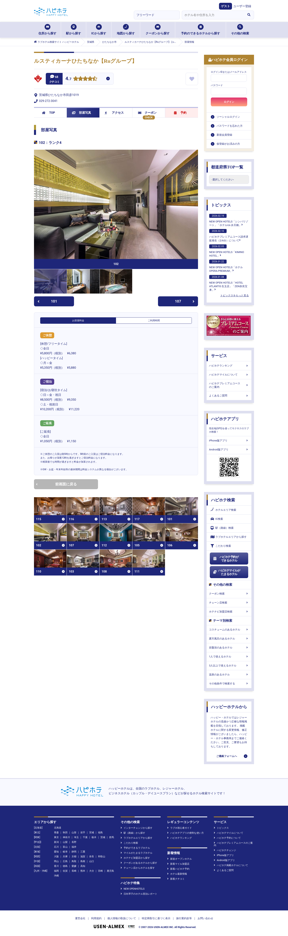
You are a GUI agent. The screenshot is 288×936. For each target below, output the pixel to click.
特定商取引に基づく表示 (156, 918)
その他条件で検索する (229, 683)
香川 (56, 866)
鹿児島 (110, 870)
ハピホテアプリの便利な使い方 (185, 832)
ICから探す (98, 29)
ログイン (229, 101)
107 (185, 301)
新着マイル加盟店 (178, 863)
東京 (56, 837)
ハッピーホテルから (229, 707)
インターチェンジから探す (136, 827)
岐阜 (65, 851)
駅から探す (73, 29)
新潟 (56, 842)
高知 (82, 866)
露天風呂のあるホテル (229, 638)
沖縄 (56, 875)
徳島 (65, 866)
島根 (82, 861)
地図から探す (126, 29)
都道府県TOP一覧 (227, 167)
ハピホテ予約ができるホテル (225, 558)
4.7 (68, 79)
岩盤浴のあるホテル (229, 647)
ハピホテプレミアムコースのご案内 (229, 385)
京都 (74, 856)
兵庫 (65, 856)
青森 (56, 832)
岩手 (82, 832)
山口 (91, 861)
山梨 (65, 842)
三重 (82, 851)
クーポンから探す (158, 29)
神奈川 (66, 837)
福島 (100, 832)
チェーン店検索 (229, 602)
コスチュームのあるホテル (229, 629)
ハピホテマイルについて (229, 374)
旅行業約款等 (184, 918)
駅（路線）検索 (222, 528)
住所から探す (47, 29)
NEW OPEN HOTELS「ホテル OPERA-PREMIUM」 (226, 266)
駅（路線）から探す (133, 832)
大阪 (56, 856)
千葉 (85, 837)
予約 (180, 113)
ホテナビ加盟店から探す (135, 857)
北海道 (57, 827)
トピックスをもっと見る (234, 295)
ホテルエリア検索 (223, 510)
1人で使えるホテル (229, 656)
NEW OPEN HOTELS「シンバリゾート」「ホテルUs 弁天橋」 (228, 220)
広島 (65, 861)
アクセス (114, 113)
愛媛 (74, 866)
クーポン (147, 113)
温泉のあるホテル (229, 674)
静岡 (74, 851)
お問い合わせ (205, 918)
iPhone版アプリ (229, 440)
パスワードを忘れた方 (230, 125)
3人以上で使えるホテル (229, 665)
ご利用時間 (154, 320)
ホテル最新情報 (177, 873)
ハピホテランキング (229, 365)
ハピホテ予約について (227, 837)
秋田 (65, 832)
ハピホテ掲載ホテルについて (231, 865)
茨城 (102, 837)
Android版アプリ (229, 449)
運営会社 (80, 918)
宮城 (91, 832)
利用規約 (96, 918)
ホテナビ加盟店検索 (229, 611)
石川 (56, 846)
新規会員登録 (224, 134)
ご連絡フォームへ (226, 756)
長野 (74, 842)
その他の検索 (240, 29)
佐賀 (65, 870)
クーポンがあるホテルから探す (139, 862)
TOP (48, 113)
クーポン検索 (229, 593)
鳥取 (74, 861)
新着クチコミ (176, 878)
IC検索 (217, 519)
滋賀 (82, 856)
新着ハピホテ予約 (178, 868)
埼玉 (76, 837)
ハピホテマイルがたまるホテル (226, 572)
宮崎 (100, 870)
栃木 (94, 837)
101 (47, 301)
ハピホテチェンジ (225, 850)
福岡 (56, 870)
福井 (74, 846)
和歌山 (101, 856)
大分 (91, 870)
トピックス (221, 205)
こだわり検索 (221, 546)
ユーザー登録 (242, 6)
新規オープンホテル (179, 858)
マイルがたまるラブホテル (136, 852)
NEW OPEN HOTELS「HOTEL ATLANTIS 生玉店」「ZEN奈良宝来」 (228, 283)
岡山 (56, 861)
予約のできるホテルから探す (200, 29)
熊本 (82, 870)
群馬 (111, 837)
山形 (74, 832)
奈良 (91, 856)
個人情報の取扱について (121, 918)
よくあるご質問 (229, 395)
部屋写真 (81, 113)
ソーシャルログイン (228, 116)
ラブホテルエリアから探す (229, 537)
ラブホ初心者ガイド (179, 827)
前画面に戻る (56, 484)
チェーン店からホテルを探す (138, 867)
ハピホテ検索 (223, 500)
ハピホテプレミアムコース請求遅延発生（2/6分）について (228, 235)
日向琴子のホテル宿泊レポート (139, 893)
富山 (65, 846)
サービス (219, 355)
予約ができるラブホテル (135, 847)
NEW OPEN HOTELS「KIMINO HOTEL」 (226, 250)
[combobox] (213, 15)
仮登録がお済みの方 (228, 143)
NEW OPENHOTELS (132, 888)
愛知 (56, 851)
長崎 (74, 870)
